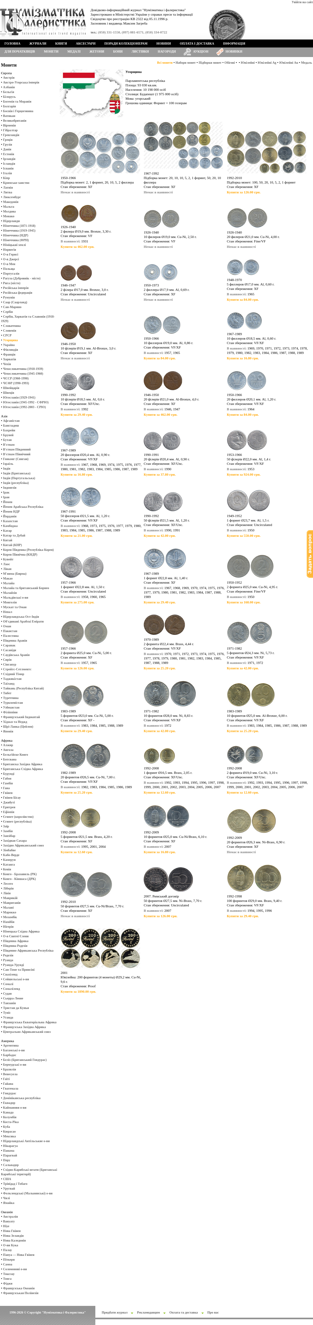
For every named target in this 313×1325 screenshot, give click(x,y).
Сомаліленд (11, 988)
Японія (8, 731)
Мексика (9, 1136)
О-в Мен (9, 264)
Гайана (8, 1083)
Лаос (6, 564)
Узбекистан (11, 707)
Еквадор (9, 1103)
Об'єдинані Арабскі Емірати (23, 621)
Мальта (8, 206)
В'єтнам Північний (17, 454)
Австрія (9, 77)
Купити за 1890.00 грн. (78, 991)
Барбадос (10, 1055)
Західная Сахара (15, 840)
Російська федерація (17, 292)
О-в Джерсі (11, 259)
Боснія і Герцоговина (18, 111)
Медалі (74, 51)
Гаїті (6, 1079)
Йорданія (10, 516)
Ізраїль (8, 463)
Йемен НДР (11, 511)
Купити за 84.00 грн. (243, 299)
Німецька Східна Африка (21, 931)
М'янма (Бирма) (15, 573)
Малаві (8, 907)
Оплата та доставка (183, 1312)
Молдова (9, 211)
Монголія (10, 602)
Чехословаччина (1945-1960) (23, 373)
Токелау (9, 1274)
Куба (6, 1126)
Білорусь (9, 96)
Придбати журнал (114, 1312)
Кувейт (8, 559)
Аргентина (11, 1045)
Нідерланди (11, 221)
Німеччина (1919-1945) (19, 230)
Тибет (7, 693)
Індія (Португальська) (19, 478)
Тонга (7, 1278)
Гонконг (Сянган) (16, 459)
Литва (7, 192)
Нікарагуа (10, 1146)
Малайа (9, 583)
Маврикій (10, 898)
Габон (7, 778)
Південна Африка (16, 941)
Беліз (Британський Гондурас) (25, 1060)
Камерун (9, 859)
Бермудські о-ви (14, 1064)
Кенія (7, 869)
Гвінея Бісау (12, 797)
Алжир (8, 745)
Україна (9, 345)
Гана (6, 788)
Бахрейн (9, 430)
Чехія (7, 364)
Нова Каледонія (14, 1240)
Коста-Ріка (11, 1122)
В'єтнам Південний (17, 449)
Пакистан (10, 631)
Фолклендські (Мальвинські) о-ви (28, 1193)
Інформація (234, 43)
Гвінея (8, 793)
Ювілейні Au (288, 62)
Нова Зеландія (13, 1235)
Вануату (9, 1221)
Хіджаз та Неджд (15, 722)
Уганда (8, 1017)
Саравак (9, 645)
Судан (7, 993)
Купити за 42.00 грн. (160, 535)
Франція (9, 354)
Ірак (6, 492)
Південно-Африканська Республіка (28, 950)
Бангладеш (11, 425)
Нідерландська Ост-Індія (21, 616)
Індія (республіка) (16, 483)
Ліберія (8, 888)
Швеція (8, 392)
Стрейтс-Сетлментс (17, 669)
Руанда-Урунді (13, 965)
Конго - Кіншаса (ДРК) (19, 879)
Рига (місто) (11, 283)
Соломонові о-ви (15, 1269)
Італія (7, 173)
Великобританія (14, 120)
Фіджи (7, 1283)
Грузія (7, 144)
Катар (7, 530)
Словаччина (12, 326)
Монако (9, 216)
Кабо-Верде (11, 855)
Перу (6, 1160)
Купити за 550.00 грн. (244, 535)
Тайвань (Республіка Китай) (23, 688)
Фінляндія (10, 349)
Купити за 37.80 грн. (160, 474)
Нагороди (167, 51)
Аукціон (200, 51)
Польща (9, 268)
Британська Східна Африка (23, 769)
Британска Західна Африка (22, 764)
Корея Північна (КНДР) (20, 554)
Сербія (8, 311)
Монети (51, 51)
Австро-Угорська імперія (21, 82)
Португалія (11, 273)
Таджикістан (12, 679)
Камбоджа (10, 526)
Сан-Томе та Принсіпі (19, 969)
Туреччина (11, 698)
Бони (118, 51)
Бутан (7, 440)
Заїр (6, 826)
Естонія (8, 154)
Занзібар (9, 836)
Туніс (7, 1012)
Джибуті (9, 802)
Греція (8, 139)
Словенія (9, 330)
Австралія (10, 1216)
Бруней (8, 435)
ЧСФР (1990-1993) (16, 383)
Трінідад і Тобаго (15, 1183)
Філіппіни (10, 712)
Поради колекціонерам (125, 43)
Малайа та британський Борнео (26, 588)
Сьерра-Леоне (13, 998)
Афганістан (11, 420)
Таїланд (9, 683)
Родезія (8, 955)
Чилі (6, 1198)
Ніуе (6, 1226)
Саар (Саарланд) (15, 302)
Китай (7, 540)
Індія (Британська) (17, 473)
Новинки (234, 51)
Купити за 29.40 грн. (77, 414)
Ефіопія (8, 812)
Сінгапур (10, 664)
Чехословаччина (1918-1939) (23, 369)
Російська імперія (16, 288)
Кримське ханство (16, 182)
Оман (7, 626)
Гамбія (8, 783)
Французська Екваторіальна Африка (30, 1022)
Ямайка (8, 1203)
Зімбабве (9, 850)
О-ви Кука (10, 1245)
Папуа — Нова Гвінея (18, 1255)
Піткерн (9, 1259)
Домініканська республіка (22, 1098)
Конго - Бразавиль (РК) (20, 874)
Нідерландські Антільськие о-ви (26, 1141)
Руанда (8, 960)
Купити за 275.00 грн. (77, 602)
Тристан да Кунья (16, 1008)
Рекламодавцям (148, 1312)
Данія (7, 149)
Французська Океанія (19, 1288)
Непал (7, 612)
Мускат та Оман (15, 607)
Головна (12, 43)
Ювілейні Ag (267, 62)
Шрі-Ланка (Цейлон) (18, 726)
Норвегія (9, 249)
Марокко (9, 912)
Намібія (9, 922)
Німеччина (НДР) (15, 235)
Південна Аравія (15, 640)
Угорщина (10, 340)
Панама (8, 1150)
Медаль (306, 62)
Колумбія (10, 1117)
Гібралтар (10, 130)
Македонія (10, 202)
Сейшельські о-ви (16, 979)
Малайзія (10, 592)
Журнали (37, 43)
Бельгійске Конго (15, 754)
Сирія (7, 659)
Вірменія (9, 125)
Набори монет (186, 62)
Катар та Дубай (14, 535)
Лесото (8, 883)
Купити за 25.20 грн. (160, 668)
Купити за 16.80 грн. (243, 358)
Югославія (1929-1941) (19, 397)
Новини (163, 43)
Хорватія (9, 359)
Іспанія (8, 168)
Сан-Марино (12, 307)
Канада (8, 1112)
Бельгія (8, 92)
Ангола (8, 750)
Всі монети (165, 62)
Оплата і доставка (197, 43)
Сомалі (8, 984)
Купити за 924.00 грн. (244, 474)
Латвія (8, 187)
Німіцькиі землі (14, 245)
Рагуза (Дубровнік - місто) (22, 278)
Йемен (7, 502)
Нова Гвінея (12, 1231)
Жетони (97, 51)
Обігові (229, 62)
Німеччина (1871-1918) (19, 225)
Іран (6, 497)
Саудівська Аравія (16, 655)
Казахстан (10, 521)
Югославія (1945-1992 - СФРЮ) (26, 402)
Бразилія (9, 1069)
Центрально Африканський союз (27, 1031)
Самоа (7, 1264)
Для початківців (19, 51)
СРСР (7, 335)
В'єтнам (9, 444)
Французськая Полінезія (20, 1293)
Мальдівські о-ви (15, 597)
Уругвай (9, 1188)
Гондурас (9, 1093)
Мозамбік (10, 917)
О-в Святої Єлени (16, 936)
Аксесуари (86, 43)
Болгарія (9, 106)
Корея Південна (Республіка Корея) (28, 549)
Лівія (7, 893)
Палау (7, 1250)
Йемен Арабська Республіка (23, 506)
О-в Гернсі (10, 254)
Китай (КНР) (12, 545)
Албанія (9, 87)
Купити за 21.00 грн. (77, 535)
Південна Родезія (15, 945)
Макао (8, 578)
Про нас (213, 1312)
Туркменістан (13, 702)
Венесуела (10, 1074)
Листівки (140, 51)
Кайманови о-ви (14, 1107)
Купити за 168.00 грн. (244, 602)
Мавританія (12, 902)
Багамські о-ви (14, 1050)
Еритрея (9, 807)
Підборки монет (210, 62)
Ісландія (9, 163)
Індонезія (10, 487)
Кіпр (6, 178)
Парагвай (10, 1155)
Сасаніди (9, 650)
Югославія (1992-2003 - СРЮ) (24, 407)
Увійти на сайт (302, 2)
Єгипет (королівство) (18, 816)
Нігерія (8, 926)
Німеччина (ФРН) (16, 240)
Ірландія (9, 159)
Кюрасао (9, 1131)
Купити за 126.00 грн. (244, 192)
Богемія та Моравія (17, 101)
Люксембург (12, 197)
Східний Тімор (13, 674)
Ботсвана (10, 759)
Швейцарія (11, 388)
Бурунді (8, 773)
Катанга (9, 864)
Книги (61, 43)
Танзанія (9, 1003)
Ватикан (9, 116)
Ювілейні (248, 62)
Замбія (8, 831)
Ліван (7, 569)
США (7, 1179)
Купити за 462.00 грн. (77, 246)
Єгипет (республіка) (17, 821)
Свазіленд (10, 974)
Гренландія (11, 135)
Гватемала (10, 1088)
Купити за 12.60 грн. (160, 792)
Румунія (9, 297)
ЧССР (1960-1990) (16, 378)
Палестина (11, 635)
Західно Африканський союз (23, 845)
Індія (6, 468)
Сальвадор (11, 1165)
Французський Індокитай (21, 717)
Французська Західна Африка (24, 1027)
